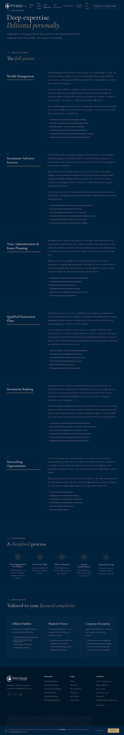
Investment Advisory (51, 685)
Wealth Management (51, 681)
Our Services (74, 693)
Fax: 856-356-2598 (102, 693)
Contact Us (100, 696)
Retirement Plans (50, 693)
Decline (100, 730)
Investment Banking (51, 696)
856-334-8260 (89, 6)
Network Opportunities (52, 700)
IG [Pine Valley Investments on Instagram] (20, 694)
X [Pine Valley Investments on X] (14, 694)
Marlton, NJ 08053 (102, 685)
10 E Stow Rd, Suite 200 (104, 681)
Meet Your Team (40, 6)
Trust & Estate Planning (52, 689)
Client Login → (101, 705)
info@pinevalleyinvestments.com (106, 700)
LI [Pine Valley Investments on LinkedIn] (8, 694)
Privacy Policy (15, 731)
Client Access (74, 700)
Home (26, 6)
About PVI (73, 685)
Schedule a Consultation (106, 6)
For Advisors (74, 696)
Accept (113, 730)
